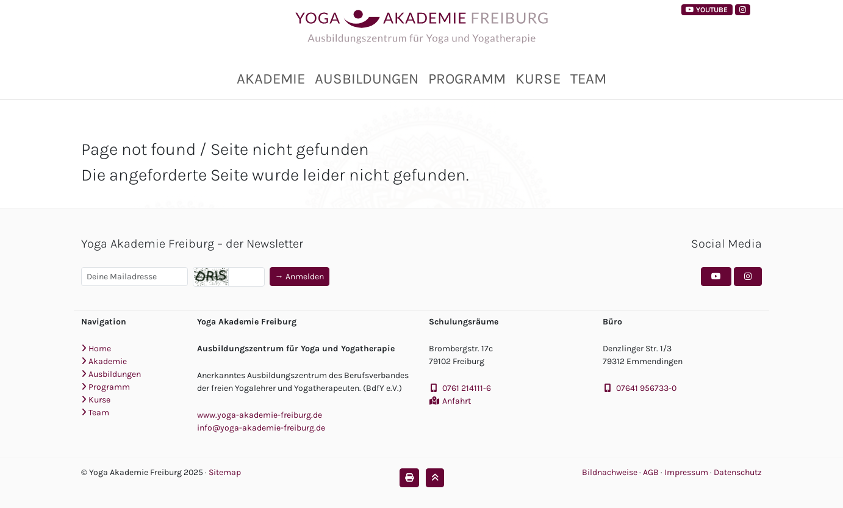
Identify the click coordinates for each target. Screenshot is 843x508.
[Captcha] (246, 277)
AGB (652, 472)
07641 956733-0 (646, 388)
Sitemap (225, 472)
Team (588, 78)
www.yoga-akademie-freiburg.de (259, 415)
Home (96, 348)
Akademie (271, 78)
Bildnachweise (609, 472)
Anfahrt (456, 401)
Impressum (687, 472)
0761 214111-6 (466, 388)
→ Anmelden (299, 276)
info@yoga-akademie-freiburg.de (261, 428)
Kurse (538, 78)
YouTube (707, 9)
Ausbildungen (366, 78)
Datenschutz (738, 472)
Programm (467, 78)
